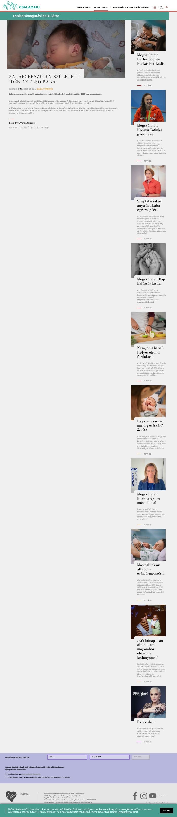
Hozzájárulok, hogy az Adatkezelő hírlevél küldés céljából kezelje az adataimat (39, 777)
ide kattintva (124, 811)
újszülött (34, 127)
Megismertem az (24, 774)
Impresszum (164, 796)
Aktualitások (101, 7)
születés (13, 127)
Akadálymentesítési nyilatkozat (157, 803)
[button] (155, 7)
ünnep (45, 127)
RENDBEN (166, 810)
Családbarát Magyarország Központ (130, 7)
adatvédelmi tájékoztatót (30, 774)
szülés (24, 127)
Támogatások (83, 7)
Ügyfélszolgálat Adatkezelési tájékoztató (58, 798)
